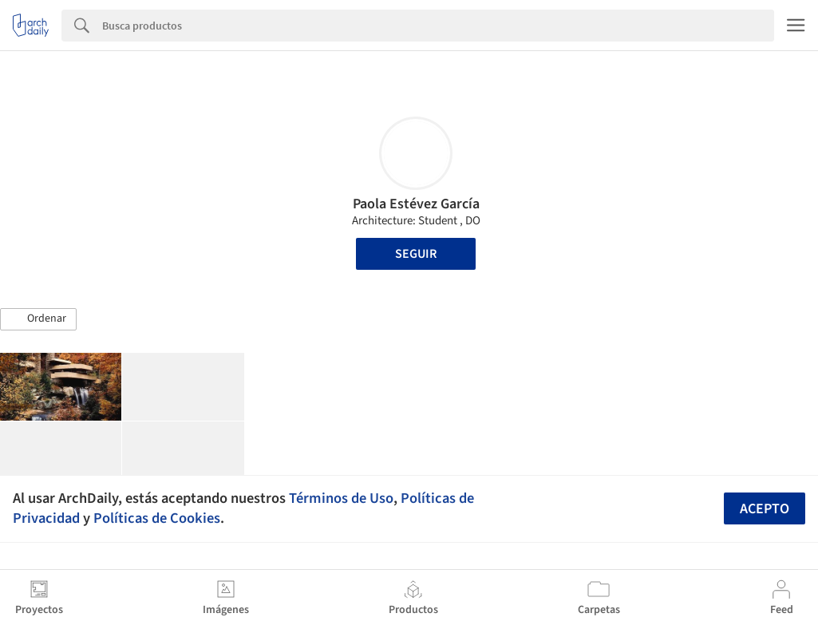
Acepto (764, 509)
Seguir (416, 254)
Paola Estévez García (416, 204)
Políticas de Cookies (156, 518)
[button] (38, 319)
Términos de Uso (341, 498)
